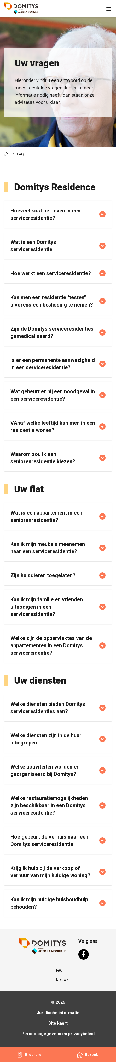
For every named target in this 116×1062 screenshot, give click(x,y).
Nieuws (62, 980)
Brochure (29, 1055)
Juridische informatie (58, 1012)
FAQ (59, 970)
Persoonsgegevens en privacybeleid (58, 1033)
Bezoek (87, 1055)
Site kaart (58, 1023)
